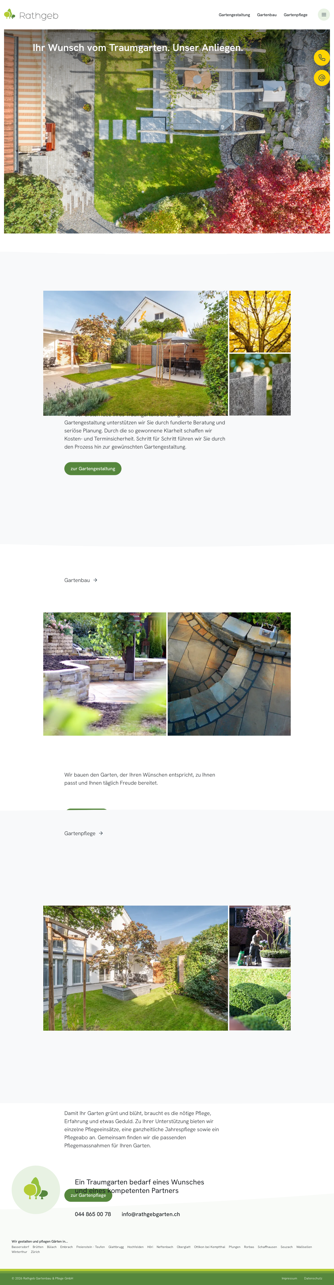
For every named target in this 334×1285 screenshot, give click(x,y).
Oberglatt (184, 1247)
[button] (324, 15)
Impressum (289, 1278)
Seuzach (287, 1247)
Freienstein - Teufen (90, 1247)
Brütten (38, 1247)
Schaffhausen (267, 1247)
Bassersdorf (20, 1247)
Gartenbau (267, 14)
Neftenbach (165, 1247)
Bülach (52, 1247)
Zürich (35, 1252)
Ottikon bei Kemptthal (209, 1247)
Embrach (66, 1247)
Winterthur (19, 1252)
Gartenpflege (296, 14)
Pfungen (235, 1247)
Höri (150, 1247)
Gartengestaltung (234, 14)
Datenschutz (313, 1278)
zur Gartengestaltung (93, 469)
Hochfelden (135, 1247)
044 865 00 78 (93, 1214)
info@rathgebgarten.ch (151, 1214)
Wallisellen (304, 1247)
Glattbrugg (116, 1247)
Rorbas (249, 1247)
